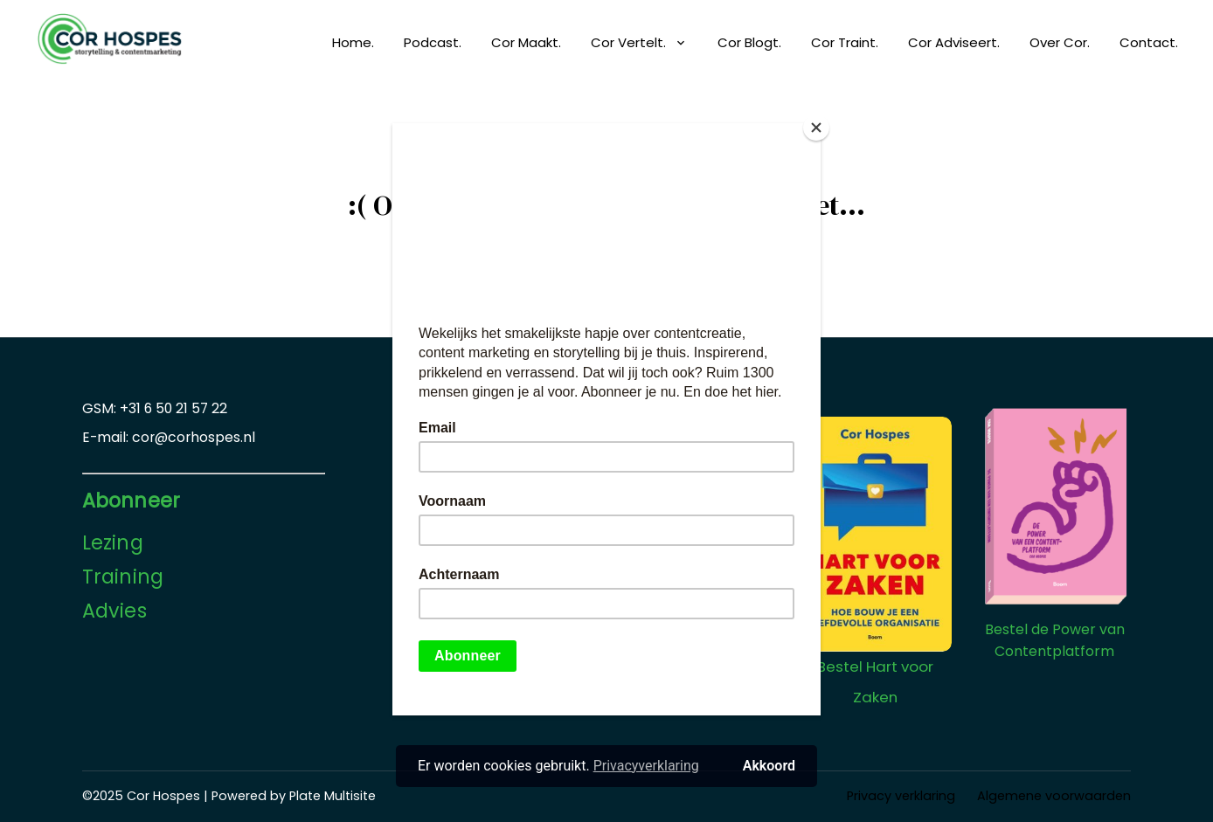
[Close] (816, 127)
